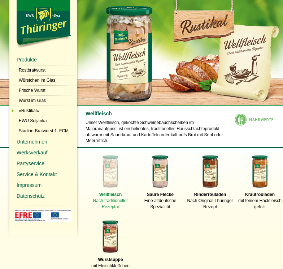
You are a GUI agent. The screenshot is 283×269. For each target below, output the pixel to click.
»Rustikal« (29, 110)
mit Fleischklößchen (110, 260)
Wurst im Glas (32, 100)
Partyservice (30, 163)
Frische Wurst (32, 90)
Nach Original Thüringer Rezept (210, 198)
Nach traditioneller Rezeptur (110, 198)
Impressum (29, 185)
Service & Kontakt (37, 174)
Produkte (27, 60)
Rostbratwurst (32, 70)
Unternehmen (32, 142)
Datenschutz (31, 196)
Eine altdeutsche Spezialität (160, 198)
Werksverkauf (32, 152)
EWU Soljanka (33, 120)
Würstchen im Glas (37, 80)
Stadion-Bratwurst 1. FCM (44, 130)
